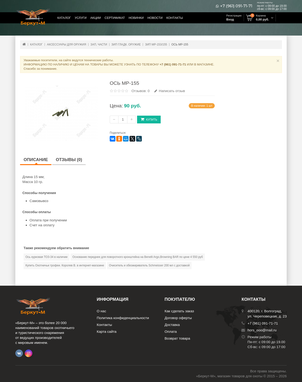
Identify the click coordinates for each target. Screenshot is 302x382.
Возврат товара (177, 338)
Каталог (64, 18)
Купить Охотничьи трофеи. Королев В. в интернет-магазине (64, 265)
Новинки (136, 18)
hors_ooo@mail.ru (262, 330)
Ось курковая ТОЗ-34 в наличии (46, 257)
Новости (155, 18)
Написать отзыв (169, 91)
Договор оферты (178, 318)
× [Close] (278, 60)
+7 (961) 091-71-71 (236, 6)
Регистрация (233, 15)
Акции (95, 18)
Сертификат (115, 18)
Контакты (174, 18)
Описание (36, 159)
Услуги (80, 18)
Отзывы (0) (69, 159)
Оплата (171, 331)
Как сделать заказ (179, 311)
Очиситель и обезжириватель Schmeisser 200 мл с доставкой (149, 265)
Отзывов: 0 (140, 91)
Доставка (172, 325)
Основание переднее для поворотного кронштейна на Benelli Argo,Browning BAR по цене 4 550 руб (137, 257)
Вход (230, 19)
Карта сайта (107, 331)
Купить (149, 119)
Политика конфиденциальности (123, 318)
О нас (101, 311)
